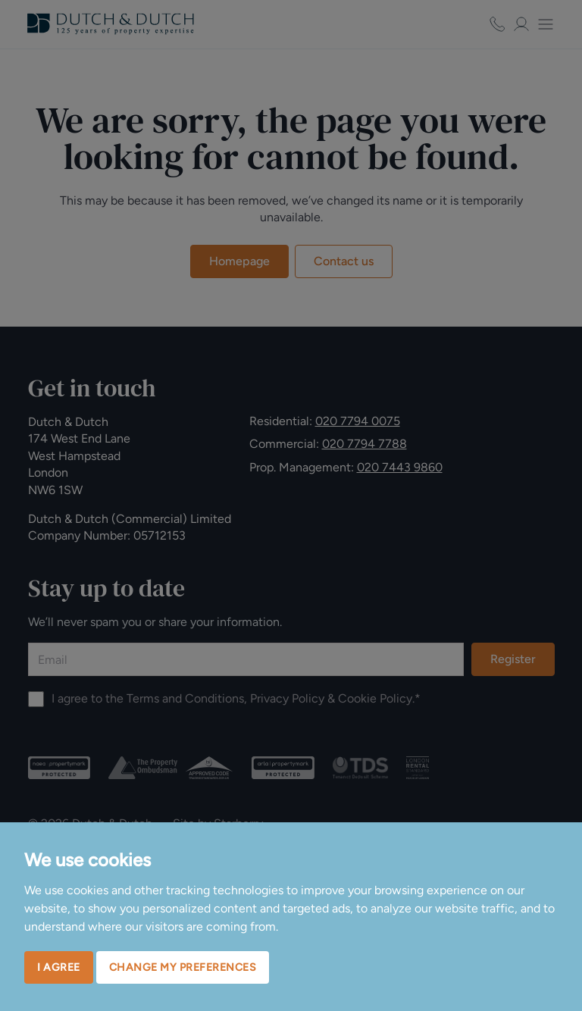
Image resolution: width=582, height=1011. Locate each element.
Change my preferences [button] (183, 967)
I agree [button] (58, 967)
